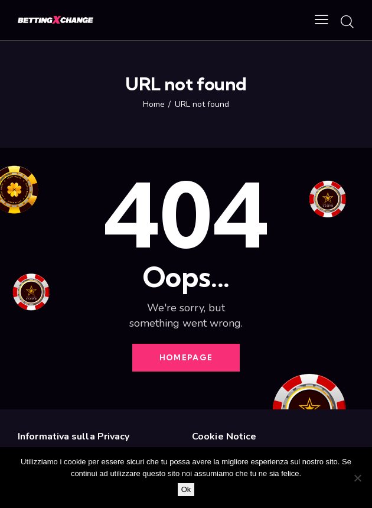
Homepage (186, 357)
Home (154, 104)
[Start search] (347, 22)
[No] (357, 478)
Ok (186, 489)
